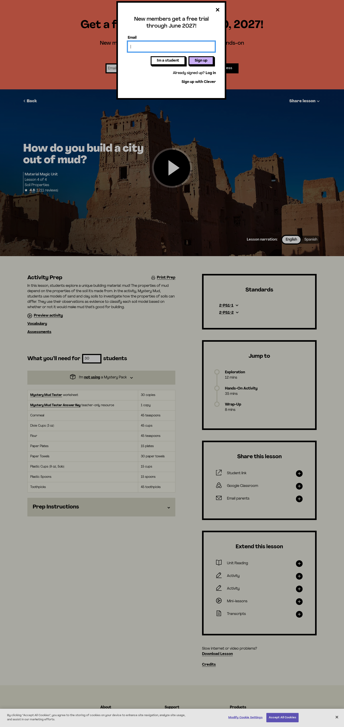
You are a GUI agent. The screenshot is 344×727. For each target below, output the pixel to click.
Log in (211, 73)
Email (132, 38)
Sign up (201, 60)
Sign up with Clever (199, 82)
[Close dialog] (217, 10)
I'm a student (168, 60)
